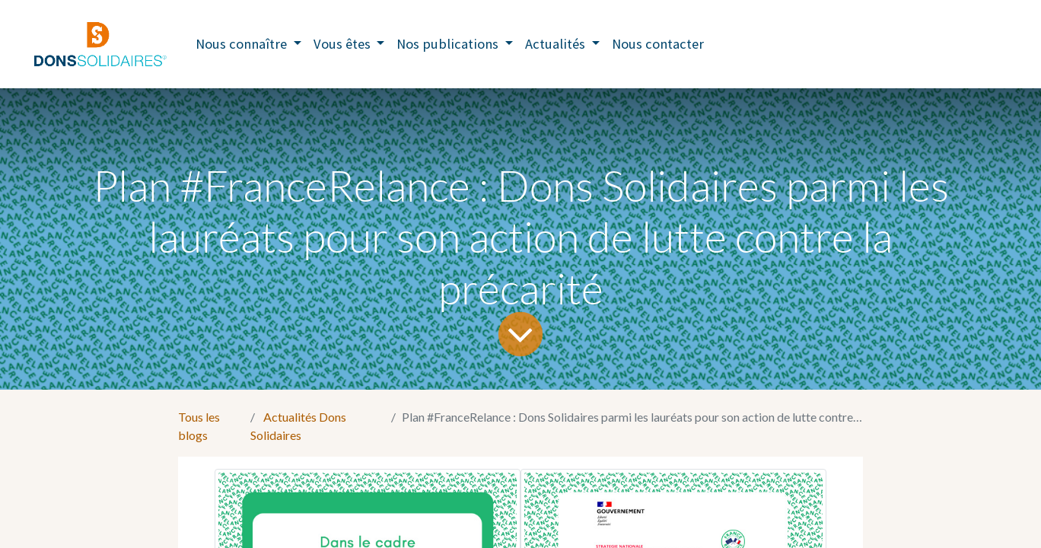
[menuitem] (658, 44)
